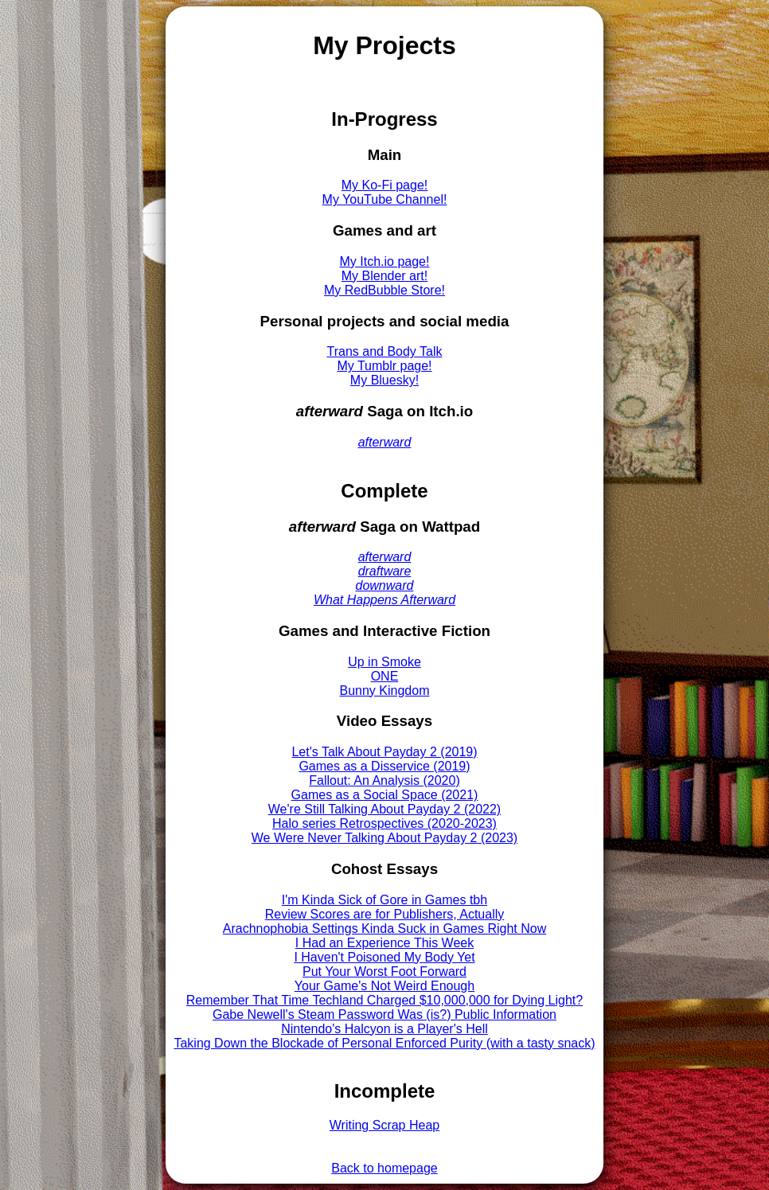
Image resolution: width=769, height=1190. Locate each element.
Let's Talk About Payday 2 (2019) (384, 752)
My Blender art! (384, 276)
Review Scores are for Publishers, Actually (385, 914)
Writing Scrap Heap (384, 1125)
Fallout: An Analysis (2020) (384, 780)
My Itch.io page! (385, 261)
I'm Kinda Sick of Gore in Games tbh (384, 900)
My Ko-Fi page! (384, 185)
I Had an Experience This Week (384, 943)
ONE (385, 676)
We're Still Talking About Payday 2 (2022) (384, 809)
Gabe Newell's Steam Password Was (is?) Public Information (384, 1014)
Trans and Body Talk (385, 351)
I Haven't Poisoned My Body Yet (384, 957)
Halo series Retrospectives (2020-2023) (384, 823)
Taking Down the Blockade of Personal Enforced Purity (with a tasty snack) (384, 1043)
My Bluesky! (384, 380)
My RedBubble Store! (384, 290)
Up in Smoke (384, 662)
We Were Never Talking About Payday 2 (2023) (384, 838)
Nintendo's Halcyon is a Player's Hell (384, 1029)
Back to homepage (384, 1168)
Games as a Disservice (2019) (384, 766)
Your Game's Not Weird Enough (384, 986)
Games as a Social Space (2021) (384, 795)
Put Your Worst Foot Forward (384, 971)
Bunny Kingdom (385, 690)
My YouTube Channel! (384, 199)
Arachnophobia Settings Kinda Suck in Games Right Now (384, 928)
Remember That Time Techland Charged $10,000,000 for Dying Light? (384, 1000)
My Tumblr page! (384, 366)
